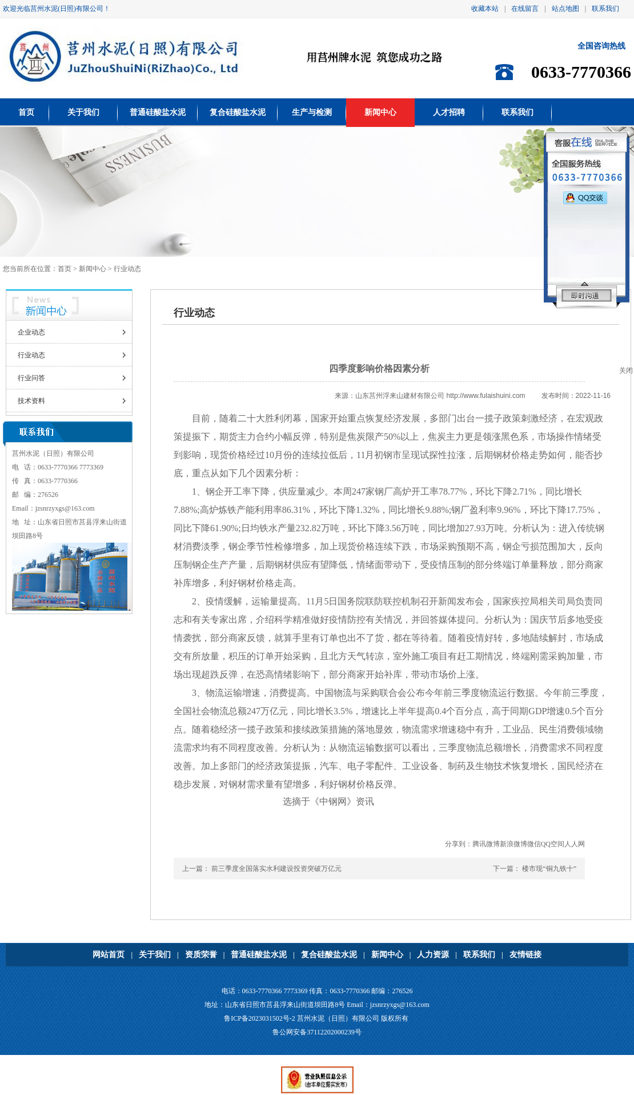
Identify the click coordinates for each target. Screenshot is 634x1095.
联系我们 (605, 9)
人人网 (574, 844)
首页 (26, 112)
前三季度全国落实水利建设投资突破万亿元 (276, 869)
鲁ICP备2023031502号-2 (259, 1018)
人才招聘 (449, 112)
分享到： (458, 844)
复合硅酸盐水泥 (238, 112)
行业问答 (31, 378)
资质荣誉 (201, 954)
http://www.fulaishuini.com (486, 396)
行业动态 (31, 355)
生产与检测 (312, 112)
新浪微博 (513, 844)
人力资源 (433, 954)
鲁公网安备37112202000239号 (317, 1032)
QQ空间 (552, 844)
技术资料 (31, 401)
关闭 (626, 371)
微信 (534, 844)
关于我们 (83, 112)
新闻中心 (380, 112)
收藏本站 (485, 9)
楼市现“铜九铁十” (549, 869)
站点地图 (565, 9)
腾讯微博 (486, 844)
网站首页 (109, 954)
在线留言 (525, 9)
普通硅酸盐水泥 (158, 112)
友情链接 (525, 954)
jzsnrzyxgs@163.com (65, 508)
